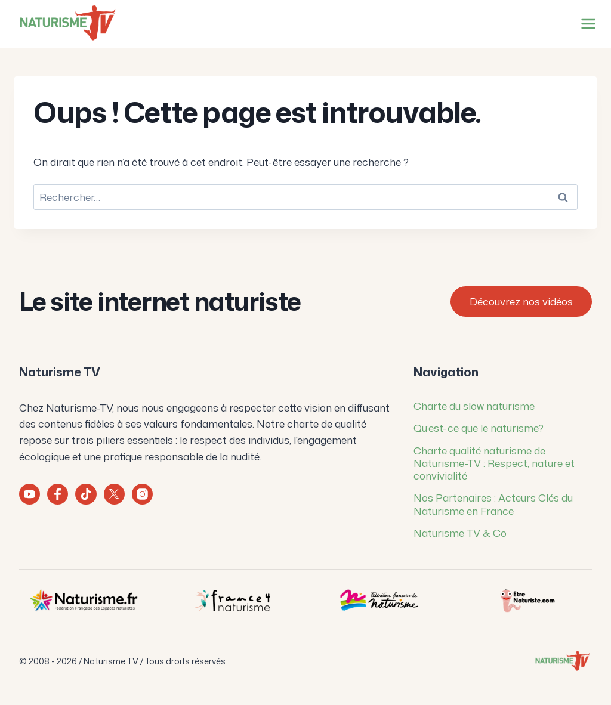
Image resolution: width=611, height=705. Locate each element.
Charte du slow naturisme (474, 405)
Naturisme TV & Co (460, 532)
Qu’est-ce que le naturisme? (478, 427)
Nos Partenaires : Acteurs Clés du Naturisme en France (493, 503)
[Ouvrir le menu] (586, 23)
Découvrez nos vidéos (521, 301)
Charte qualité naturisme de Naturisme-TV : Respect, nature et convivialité (494, 463)
